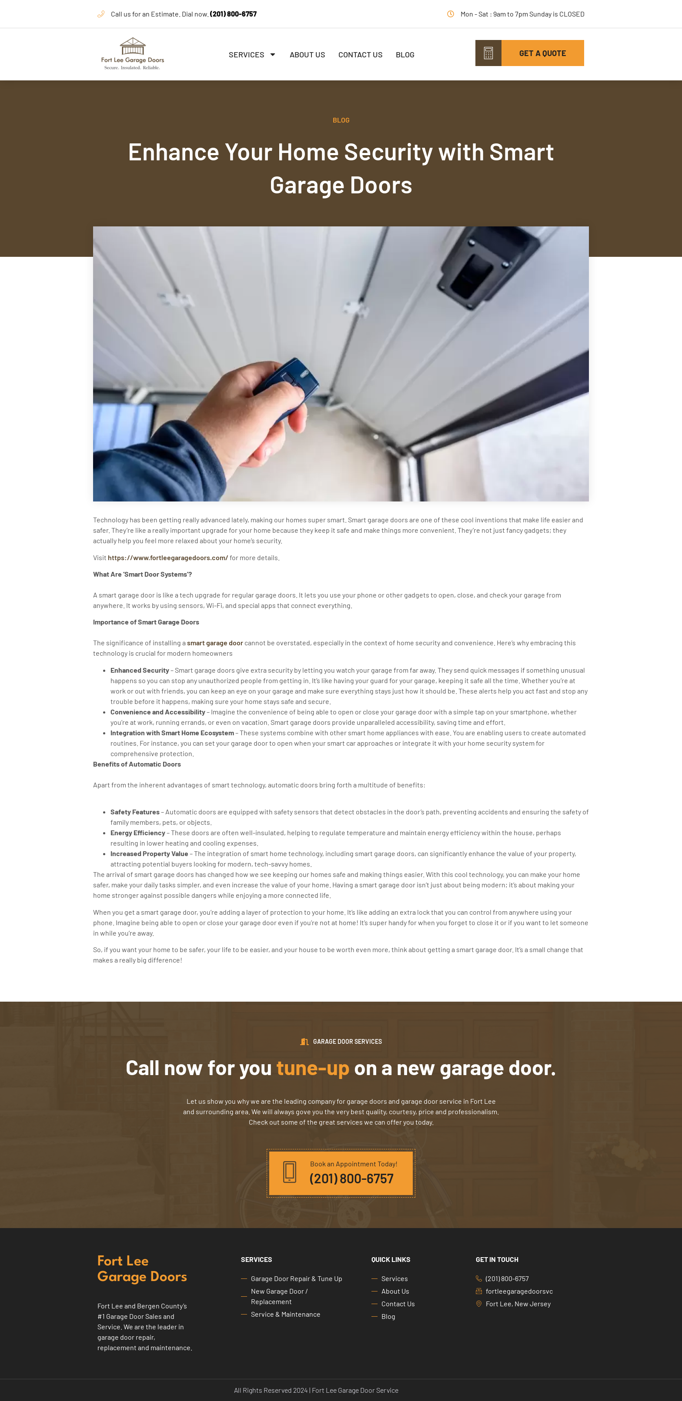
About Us (307, 54)
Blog (405, 54)
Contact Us (360, 54)
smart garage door (214, 642)
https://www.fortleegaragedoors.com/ (167, 557)
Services (253, 54)
